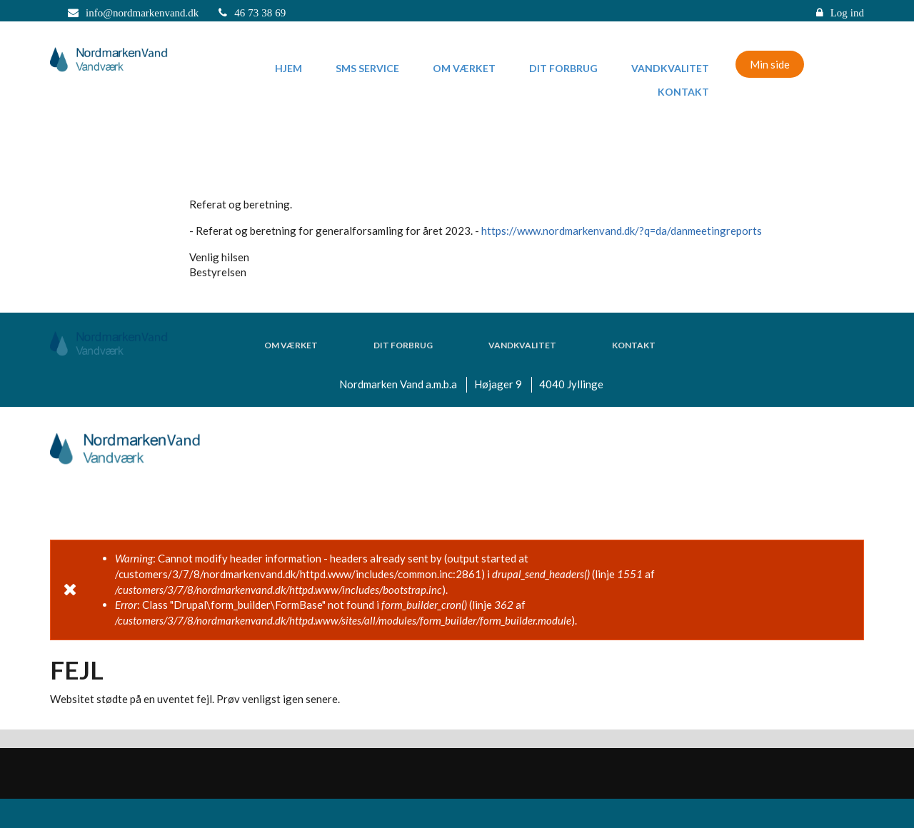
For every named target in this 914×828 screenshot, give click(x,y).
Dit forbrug (563, 68)
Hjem (288, 68)
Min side (770, 64)
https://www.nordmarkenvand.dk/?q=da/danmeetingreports (621, 230)
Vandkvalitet (670, 68)
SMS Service (367, 68)
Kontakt (683, 92)
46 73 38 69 (260, 12)
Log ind (847, 12)
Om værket (464, 68)
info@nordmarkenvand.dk (142, 12)
